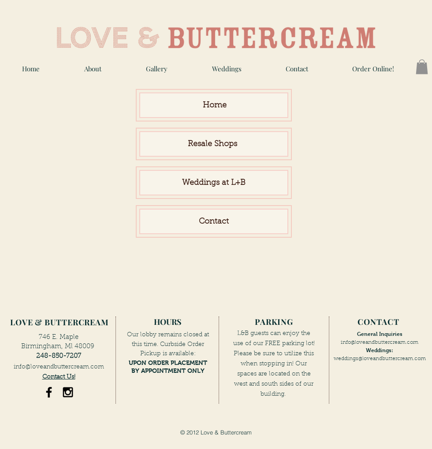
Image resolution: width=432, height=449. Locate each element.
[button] (156, 69)
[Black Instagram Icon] (68, 392)
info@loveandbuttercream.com (59, 367)
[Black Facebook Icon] (49, 392)
